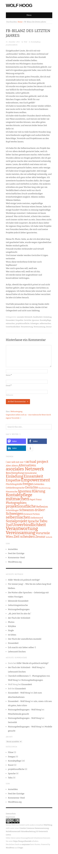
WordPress (10, 848)
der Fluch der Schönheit (19, 618)
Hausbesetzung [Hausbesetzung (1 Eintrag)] (44, 488)
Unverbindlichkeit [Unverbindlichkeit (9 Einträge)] (29, 524)
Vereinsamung (39, 327)
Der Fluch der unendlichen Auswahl (24, 639)
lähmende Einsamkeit (18, 601)
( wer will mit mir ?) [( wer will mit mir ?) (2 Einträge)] (16, 462)
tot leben (12, 635)
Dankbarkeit (38, 317)
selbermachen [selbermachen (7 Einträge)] (18, 517)
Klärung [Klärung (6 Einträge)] (38, 491)
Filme (10, 752)
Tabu (10, 778)
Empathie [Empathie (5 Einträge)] (13, 480)
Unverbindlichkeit (13, 327)
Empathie (19, 320)
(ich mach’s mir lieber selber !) (22, 647)
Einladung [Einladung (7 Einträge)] (15, 476)
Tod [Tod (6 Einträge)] (9, 525)
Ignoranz (35, 320)
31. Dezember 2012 (13, 42)
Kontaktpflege (36, 42)
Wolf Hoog (19, 5)
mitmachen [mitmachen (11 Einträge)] (17, 498)
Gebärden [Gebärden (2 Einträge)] (39, 484)
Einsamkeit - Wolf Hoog (19, 693)
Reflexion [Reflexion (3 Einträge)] (42, 506)
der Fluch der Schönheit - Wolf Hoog (25, 667)
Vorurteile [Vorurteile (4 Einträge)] (43, 533)
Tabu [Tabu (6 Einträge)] (43, 521)
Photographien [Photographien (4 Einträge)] (16, 503)
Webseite (9, 395)
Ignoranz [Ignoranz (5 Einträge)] (25, 491)
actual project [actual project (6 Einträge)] (37, 462)
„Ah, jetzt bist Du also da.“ (19, 613)
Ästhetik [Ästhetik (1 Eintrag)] (49, 537)
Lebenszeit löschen (17, 651)
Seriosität (12, 722)
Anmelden (13, 549)
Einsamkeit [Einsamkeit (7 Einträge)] (33, 476)
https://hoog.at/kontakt (22, 841)
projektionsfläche (12, 45)
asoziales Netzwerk (24, 317)
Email (9, 386)
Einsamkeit (10, 320)
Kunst (11, 765)
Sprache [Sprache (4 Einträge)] (33, 521)
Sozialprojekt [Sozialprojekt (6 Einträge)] (16, 521)
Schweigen (34, 324)
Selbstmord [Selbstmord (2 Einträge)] (37, 517)
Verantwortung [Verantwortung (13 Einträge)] (22, 528)
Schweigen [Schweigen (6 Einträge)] (15, 514)
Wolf (25, 42)
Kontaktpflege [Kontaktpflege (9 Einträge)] (19, 495)
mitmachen (10, 324)
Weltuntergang (16, 412)
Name (9, 375)
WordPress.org (15, 562)
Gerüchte (27, 320)
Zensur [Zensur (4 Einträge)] (40, 536)
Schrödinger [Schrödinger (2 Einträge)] (12, 510)
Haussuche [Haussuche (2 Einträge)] (12, 491)
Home (20, 22)
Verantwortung (27, 327)
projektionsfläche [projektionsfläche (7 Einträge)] (21, 506)
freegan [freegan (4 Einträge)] (28, 484)
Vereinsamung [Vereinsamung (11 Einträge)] (20, 532)
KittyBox (12, 626)
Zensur (49, 327)
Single (11, 630)
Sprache (12, 773)
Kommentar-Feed (16, 557)
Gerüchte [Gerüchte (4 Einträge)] (31, 487)
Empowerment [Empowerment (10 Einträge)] (35, 480)
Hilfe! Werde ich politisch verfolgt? (24, 580)
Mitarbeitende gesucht (18, 714)
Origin (20, 848)
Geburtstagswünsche (18, 605)
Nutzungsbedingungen (19, 609)
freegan (11, 756)
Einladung (47, 317)
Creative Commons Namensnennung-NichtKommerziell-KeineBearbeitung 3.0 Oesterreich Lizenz (27, 831)
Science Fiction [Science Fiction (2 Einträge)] (32, 514)
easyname (26, 844)
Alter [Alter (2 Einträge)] (8, 465)
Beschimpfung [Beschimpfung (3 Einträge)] (15, 473)
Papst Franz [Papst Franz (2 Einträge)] (35, 499)
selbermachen (45, 324)
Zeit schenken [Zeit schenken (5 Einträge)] (24, 537)
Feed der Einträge (16, 553)
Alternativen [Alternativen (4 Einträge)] (27, 465)
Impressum (10, 817)
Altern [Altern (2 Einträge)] (14, 465)
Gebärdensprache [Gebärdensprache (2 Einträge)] (15, 487)
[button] (16, 441)
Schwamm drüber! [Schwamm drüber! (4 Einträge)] (32, 510)
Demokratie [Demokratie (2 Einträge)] (30, 473)
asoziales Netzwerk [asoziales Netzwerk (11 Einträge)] (25, 468)
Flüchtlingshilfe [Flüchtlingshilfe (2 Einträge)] (14, 484)
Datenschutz (11, 814)
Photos (11, 622)
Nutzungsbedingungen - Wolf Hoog (24, 709)
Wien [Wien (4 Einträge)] (9, 536)
